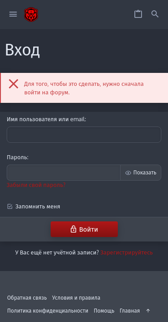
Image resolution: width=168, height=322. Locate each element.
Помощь (104, 310)
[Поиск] (155, 14)
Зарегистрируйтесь (126, 252)
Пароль (17, 157)
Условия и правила (76, 297)
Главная (130, 310)
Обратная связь (27, 297)
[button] (13, 14)
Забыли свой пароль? (36, 184)
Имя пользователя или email (46, 119)
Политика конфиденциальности (47, 310)
